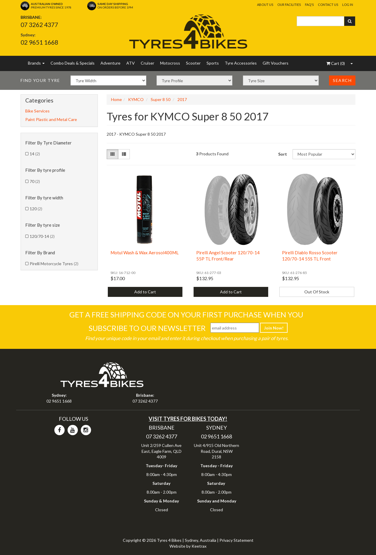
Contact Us (328, 4)
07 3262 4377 (39, 24)
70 (35, 181)
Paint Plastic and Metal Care (51, 119)
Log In (347, 4)
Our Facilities (289, 4)
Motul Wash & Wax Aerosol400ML (144, 252)
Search (342, 80)
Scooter (193, 62)
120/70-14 (42, 236)
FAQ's (309, 4)
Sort (282, 154)
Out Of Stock (316, 291)
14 (35, 153)
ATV (130, 62)
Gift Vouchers (275, 62)
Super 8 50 (160, 99)
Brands (36, 62)
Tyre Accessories (241, 62)
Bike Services (37, 110)
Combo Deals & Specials (73, 62)
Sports (213, 62)
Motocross (170, 62)
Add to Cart (145, 291)
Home (116, 99)
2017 (182, 99)
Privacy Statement (236, 540)
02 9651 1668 (39, 42)
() (335, 63)
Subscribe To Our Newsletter (147, 328)
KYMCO (136, 99)
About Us (265, 4)
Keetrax (199, 546)
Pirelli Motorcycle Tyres (54, 263)
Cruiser (147, 62)
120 (36, 208)
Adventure (110, 62)
